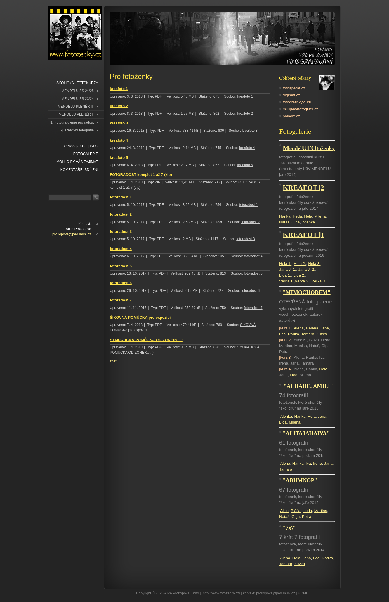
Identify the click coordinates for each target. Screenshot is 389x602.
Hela (308, 216)
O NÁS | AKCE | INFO (81, 146)
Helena (312, 328)
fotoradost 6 (121, 283)
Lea (282, 334)
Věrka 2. (302, 281)
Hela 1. (285, 263)
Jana (324, 328)
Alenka (286, 416)
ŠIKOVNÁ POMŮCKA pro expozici (140, 317)
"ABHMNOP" (300, 480)
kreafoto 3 (119, 123)
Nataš (284, 222)
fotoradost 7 (121, 300)
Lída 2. (299, 275)
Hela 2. (300, 263)
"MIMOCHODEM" (307, 292)
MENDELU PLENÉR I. (76, 114)
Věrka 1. (286, 281)
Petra (306, 516)
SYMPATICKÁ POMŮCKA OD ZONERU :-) (146, 340)
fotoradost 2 (121, 214)
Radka (293, 334)
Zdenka (308, 222)
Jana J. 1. (287, 269)
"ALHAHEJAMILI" (308, 386)
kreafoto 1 (119, 88)
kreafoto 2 (119, 106)
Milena (320, 216)
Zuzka (321, 334)
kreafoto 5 (119, 157)
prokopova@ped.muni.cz (71, 234)
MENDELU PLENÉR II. (76, 107)
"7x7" (290, 528)
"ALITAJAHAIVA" (306, 433)
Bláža (296, 511)
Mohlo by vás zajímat (77, 162)
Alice (284, 511)
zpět (113, 361)
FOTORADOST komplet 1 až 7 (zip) (141, 174)
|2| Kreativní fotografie (77, 130)
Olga (295, 222)
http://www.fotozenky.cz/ (221, 593)
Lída (293, 375)
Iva (308, 463)
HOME (303, 593)
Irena (317, 463)
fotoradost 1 (121, 197)
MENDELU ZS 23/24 (77, 99)
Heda (297, 216)
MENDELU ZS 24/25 (77, 91)
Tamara (307, 334)
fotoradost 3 (121, 231)
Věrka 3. (318, 281)
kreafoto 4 (119, 140)
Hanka (285, 216)
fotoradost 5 (121, 266)
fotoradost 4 (121, 249)
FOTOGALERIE (85, 154)
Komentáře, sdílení (79, 170)
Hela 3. (314, 263)
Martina (320, 511)
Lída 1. (285, 275)
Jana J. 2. (306, 269)
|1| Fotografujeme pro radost (72, 122)
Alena (299, 328)
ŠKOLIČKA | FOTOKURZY (77, 83)
